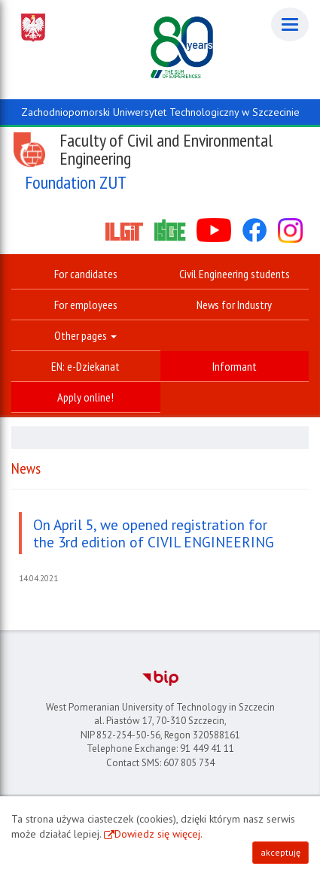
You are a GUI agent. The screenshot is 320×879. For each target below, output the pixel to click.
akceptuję (280, 852)
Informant (234, 366)
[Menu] (290, 24)
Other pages (85, 335)
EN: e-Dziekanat (85, 366)
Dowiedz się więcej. (158, 834)
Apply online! (85, 397)
